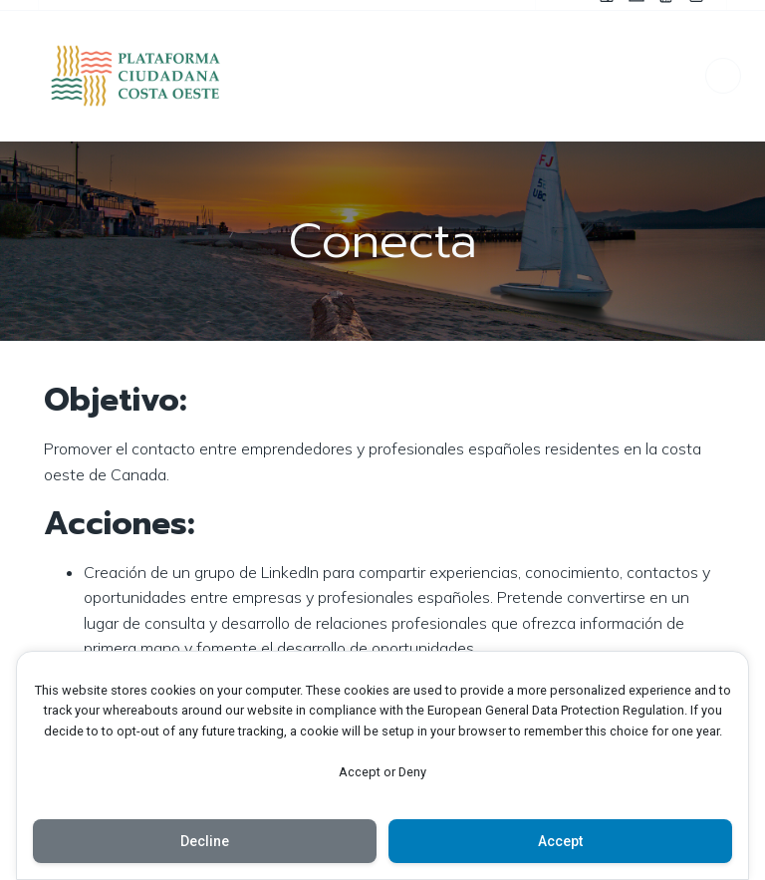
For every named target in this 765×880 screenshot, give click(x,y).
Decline (204, 841)
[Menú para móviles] (723, 76)
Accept (560, 841)
